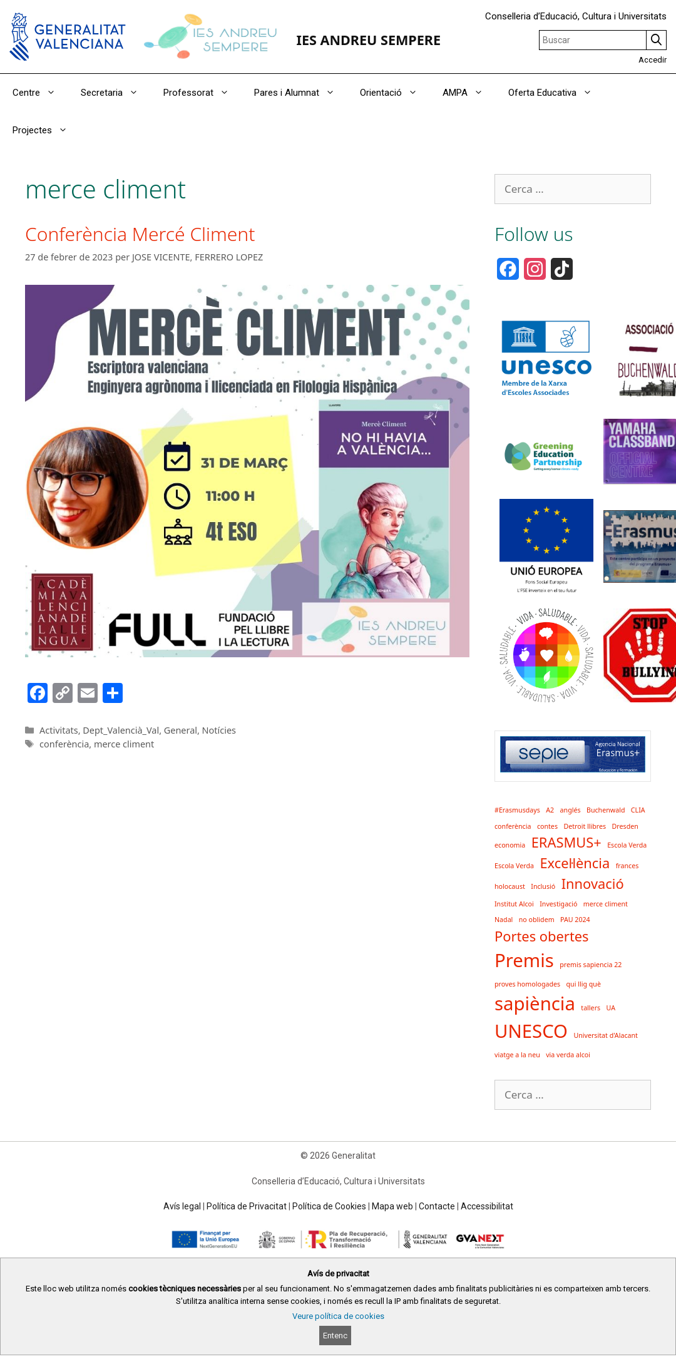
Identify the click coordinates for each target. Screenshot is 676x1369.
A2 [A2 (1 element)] (550, 810)
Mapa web (392, 1206)
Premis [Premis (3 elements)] (524, 960)
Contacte (437, 1206)
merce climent (124, 744)
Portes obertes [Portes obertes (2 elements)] (541, 936)
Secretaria (116, 92)
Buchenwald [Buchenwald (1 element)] (605, 810)
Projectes (46, 130)
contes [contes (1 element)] (547, 826)
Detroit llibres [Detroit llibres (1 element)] (584, 826)
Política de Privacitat (247, 1206)
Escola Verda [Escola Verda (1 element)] (627, 845)
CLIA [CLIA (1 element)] (638, 810)
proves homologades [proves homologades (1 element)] (527, 984)
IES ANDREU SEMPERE (368, 40)
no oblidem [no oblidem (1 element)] (537, 919)
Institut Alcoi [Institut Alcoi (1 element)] (514, 904)
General (180, 730)
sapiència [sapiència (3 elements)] (534, 1003)
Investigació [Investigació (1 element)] (558, 904)
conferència (64, 744)
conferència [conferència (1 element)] (512, 826)
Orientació (395, 92)
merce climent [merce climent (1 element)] (605, 904)
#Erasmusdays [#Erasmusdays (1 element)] (517, 810)
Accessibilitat (487, 1206)
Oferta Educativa (556, 92)
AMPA (469, 92)
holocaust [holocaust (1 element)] (509, 886)
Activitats (58, 730)
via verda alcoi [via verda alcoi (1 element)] (568, 1054)
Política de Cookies (329, 1206)
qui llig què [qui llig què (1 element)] (583, 984)
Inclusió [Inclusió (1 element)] (543, 886)
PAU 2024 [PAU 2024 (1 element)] (575, 919)
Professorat (202, 92)
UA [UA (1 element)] (611, 1007)
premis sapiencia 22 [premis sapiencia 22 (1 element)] (591, 964)
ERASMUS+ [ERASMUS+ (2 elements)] (566, 842)
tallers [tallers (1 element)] (590, 1007)
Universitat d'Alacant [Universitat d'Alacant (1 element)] (605, 1035)
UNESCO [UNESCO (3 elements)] (531, 1030)
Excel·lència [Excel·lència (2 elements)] (575, 863)
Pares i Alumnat (300, 92)
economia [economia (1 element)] (509, 845)
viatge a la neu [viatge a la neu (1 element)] (517, 1054)
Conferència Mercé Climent (140, 234)
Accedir (652, 59)
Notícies (219, 730)
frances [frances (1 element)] (627, 865)
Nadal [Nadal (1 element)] (503, 919)
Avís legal (182, 1206)
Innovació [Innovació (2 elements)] (592, 883)
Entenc (335, 1335)
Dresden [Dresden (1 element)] (625, 826)
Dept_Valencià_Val (121, 730)
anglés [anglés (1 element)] (570, 810)
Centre (40, 92)
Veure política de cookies (338, 1316)
